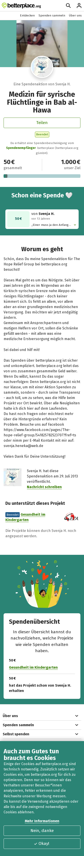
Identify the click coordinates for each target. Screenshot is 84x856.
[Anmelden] (79, 5)
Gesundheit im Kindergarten (33, 667)
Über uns (75, 15)
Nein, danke (42, 830)
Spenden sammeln (52, 15)
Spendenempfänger (21, 148)
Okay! (41, 843)
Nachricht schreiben (44, 487)
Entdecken (27, 15)
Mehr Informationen (42, 821)
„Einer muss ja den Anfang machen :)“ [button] (52, 225)
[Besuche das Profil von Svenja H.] (42, 67)
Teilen (42, 122)
